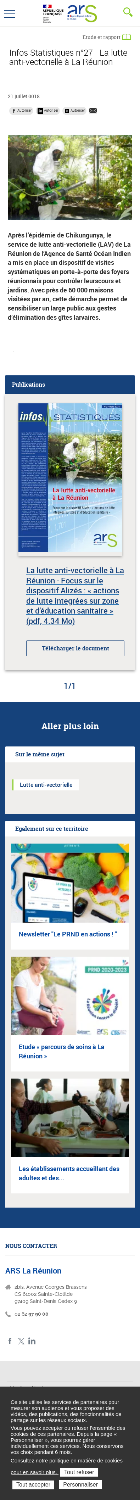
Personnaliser (80, 1485)
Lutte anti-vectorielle (46, 785)
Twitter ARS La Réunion (21, 1341)
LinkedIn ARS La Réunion (32, 1341)
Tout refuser (79, 1472)
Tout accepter (33, 1485)
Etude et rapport (102, 37)
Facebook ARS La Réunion (10, 1341)
